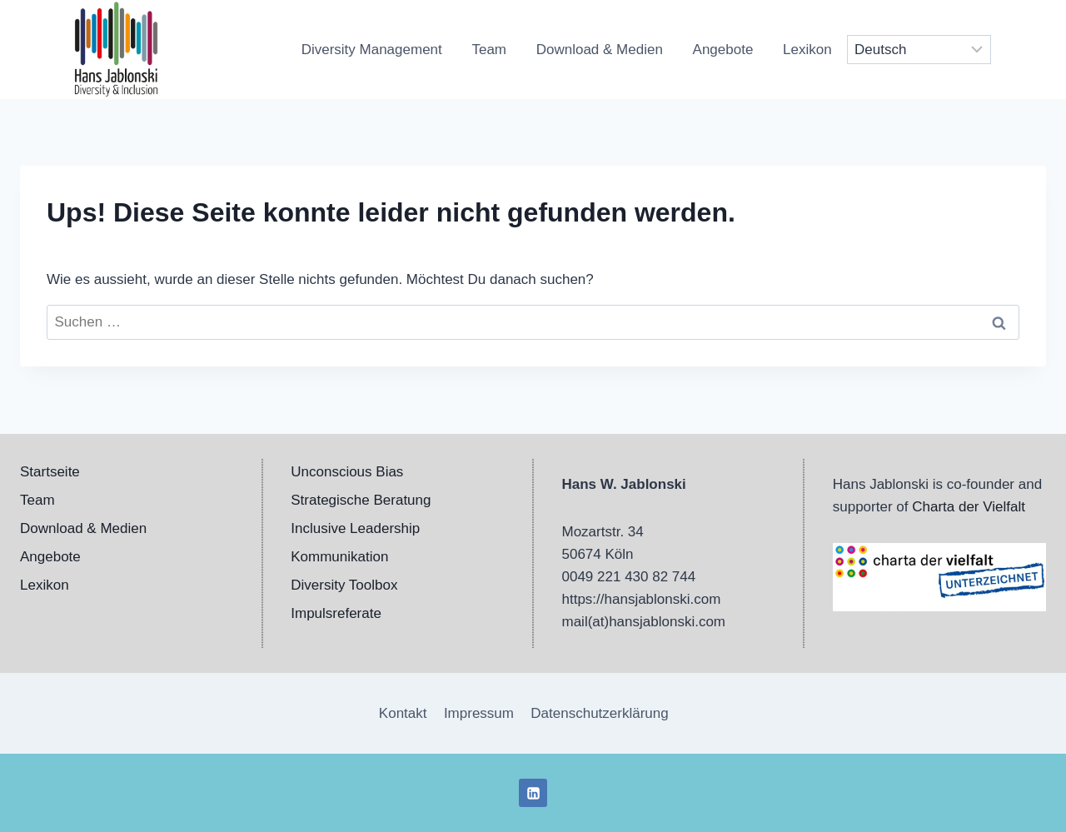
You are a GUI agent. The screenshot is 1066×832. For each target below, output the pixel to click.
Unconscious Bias (347, 472)
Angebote (723, 49)
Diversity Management (371, 49)
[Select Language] (919, 50)
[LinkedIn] (533, 793)
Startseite (50, 472)
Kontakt (403, 713)
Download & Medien (599, 49)
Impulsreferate (336, 613)
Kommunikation (339, 557)
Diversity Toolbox (344, 585)
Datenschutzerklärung (599, 713)
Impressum (479, 713)
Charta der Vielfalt (968, 507)
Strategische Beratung (361, 500)
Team (488, 49)
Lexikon (807, 49)
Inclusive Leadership (355, 528)
